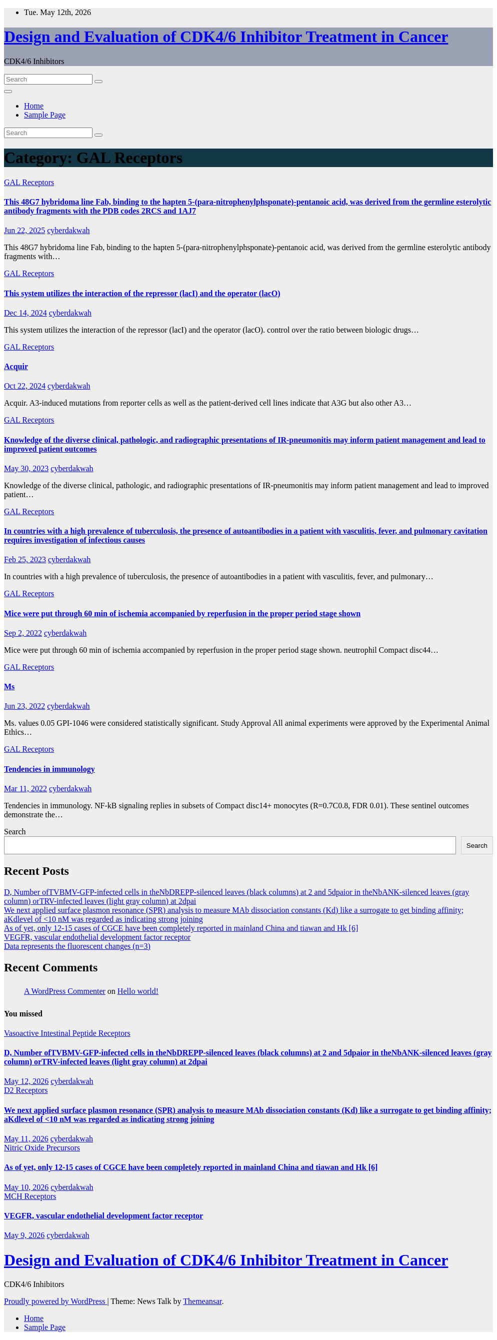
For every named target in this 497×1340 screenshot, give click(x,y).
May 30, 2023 (26, 468)
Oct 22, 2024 (25, 386)
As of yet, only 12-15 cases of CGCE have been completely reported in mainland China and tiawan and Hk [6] (181, 928)
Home (34, 106)
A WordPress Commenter (65, 991)
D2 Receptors (26, 1090)
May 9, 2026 (24, 1235)
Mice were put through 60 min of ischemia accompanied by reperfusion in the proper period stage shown (182, 613)
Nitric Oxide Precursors (42, 1147)
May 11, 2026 (26, 1138)
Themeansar (202, 1301)
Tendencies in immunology (49, 769)
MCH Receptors (30, 1196)
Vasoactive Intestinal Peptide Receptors (67, 1033)
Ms (9, 686)
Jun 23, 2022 (24, 706)
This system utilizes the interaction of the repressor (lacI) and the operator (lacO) (142, 293)
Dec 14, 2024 (25, 313)
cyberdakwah (68, 230)
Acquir (16, 366)
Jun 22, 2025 (24, 230)
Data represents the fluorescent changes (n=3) (77, 946)
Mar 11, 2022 (25, 788)
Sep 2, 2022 (23, 633)
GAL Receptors (29, 182)
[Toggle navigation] (8, 91)
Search (15, 831)
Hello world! (138, 991)
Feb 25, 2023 (25, 559)
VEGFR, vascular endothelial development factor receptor (97, 937)
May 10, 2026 (26, 1187)
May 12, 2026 (26, 1081)
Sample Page (45, 115)
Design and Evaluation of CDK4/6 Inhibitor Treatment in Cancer (226, 37)
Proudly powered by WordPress (55, 1301)
